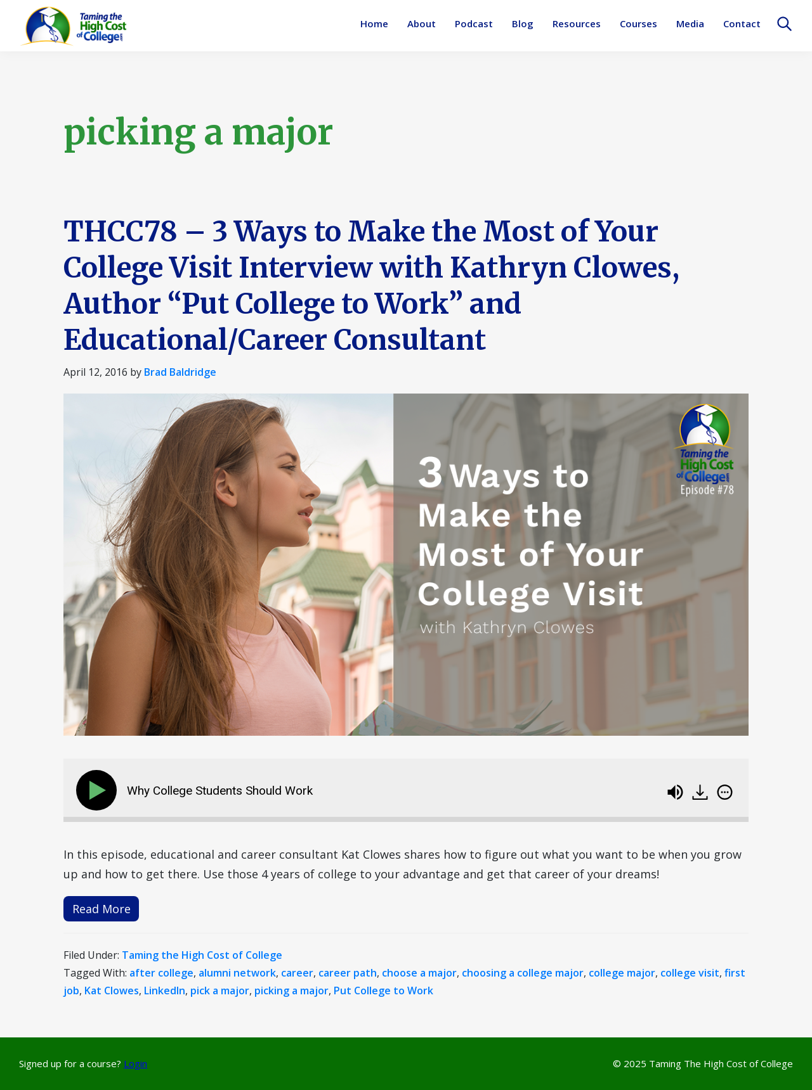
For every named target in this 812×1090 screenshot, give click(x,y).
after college (161, 973)
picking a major (291, 990)
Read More (101, 908)
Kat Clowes (111, 990)
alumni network (237, 973)
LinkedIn (164, 990)
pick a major (219, 990)
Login (135, 1063)
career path (347, 973)
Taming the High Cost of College (202, 955)
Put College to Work (383, 990)
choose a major (419, 973)
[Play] (98, 790)
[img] (725, 792)
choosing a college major (523, 973)
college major (622, 973)
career (297, 973)
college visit (689, 973)
